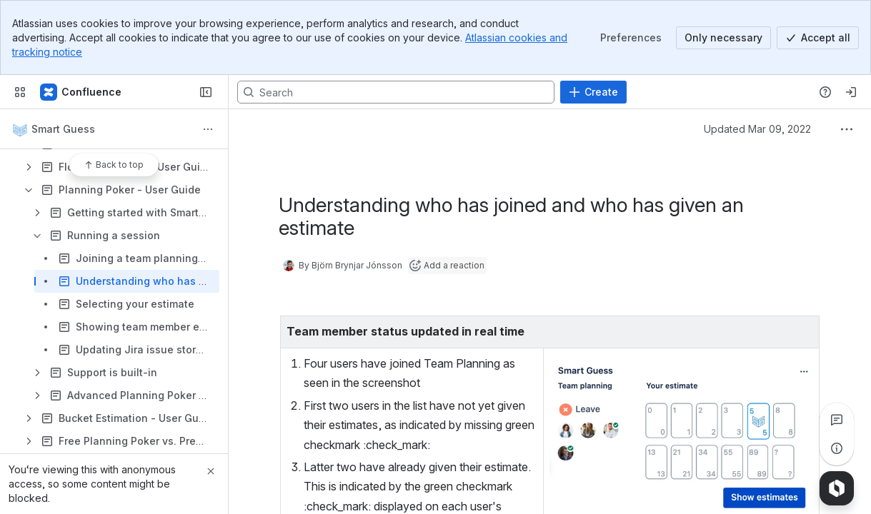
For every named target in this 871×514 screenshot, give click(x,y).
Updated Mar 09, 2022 (757, 129)
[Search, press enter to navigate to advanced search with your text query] (395, 92)
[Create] (593, 92)
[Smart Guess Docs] (81, 92)
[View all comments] (836, 419)
